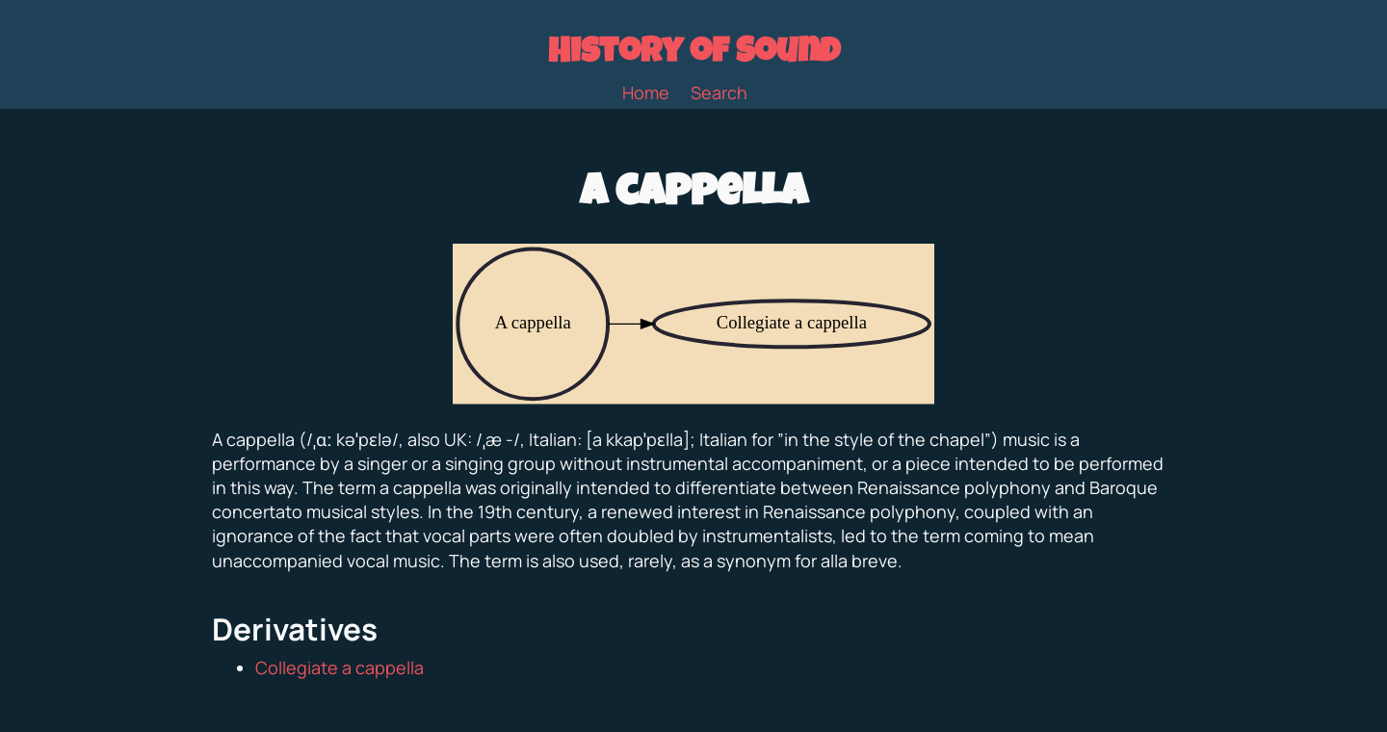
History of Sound (694, 55)
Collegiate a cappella (339, 667)
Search (719, 92)
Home (645, 92)
